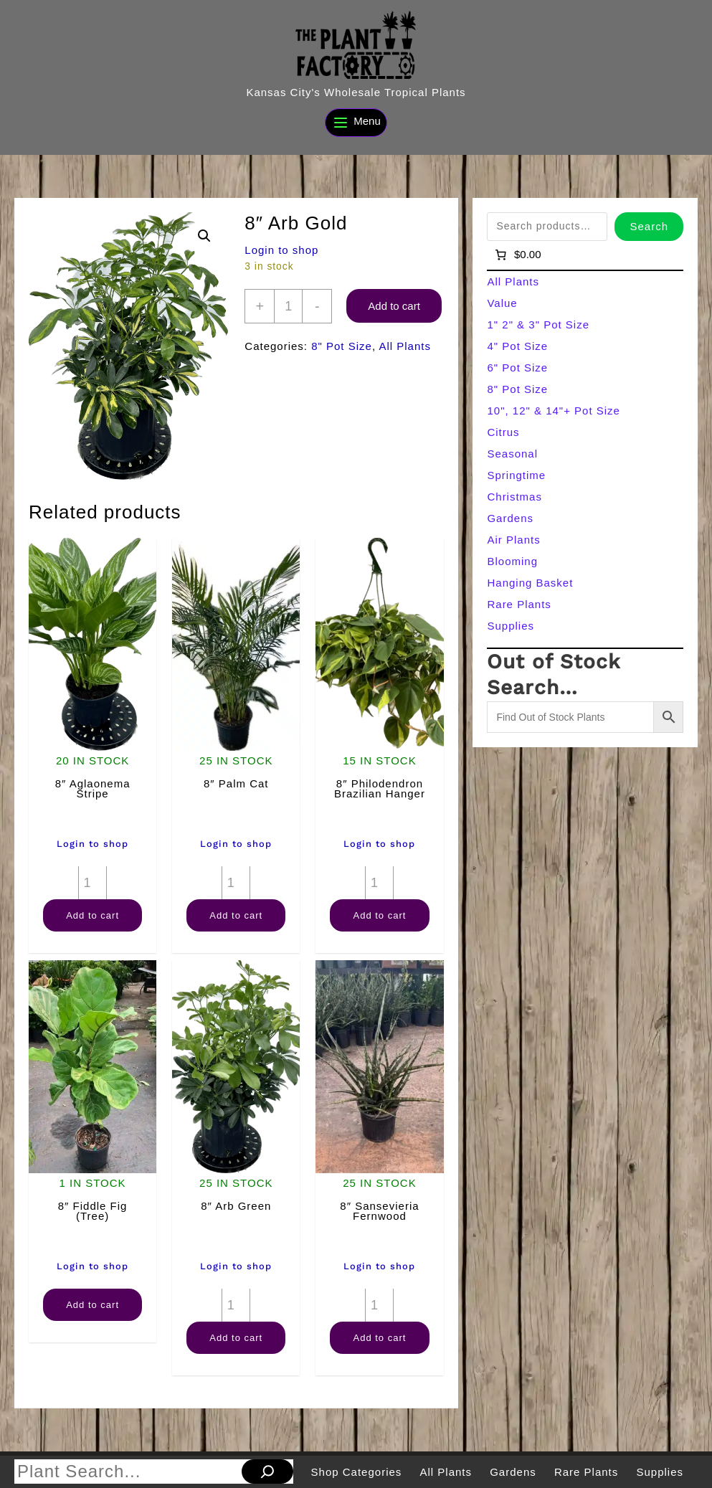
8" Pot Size (341, 346)
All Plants (405, 346)
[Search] (267, 1471)
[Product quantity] (288, 306)
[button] (204, 236)
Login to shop (281, 250)
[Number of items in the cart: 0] (516, 254)
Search (649, 226)
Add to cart (394, 306)
